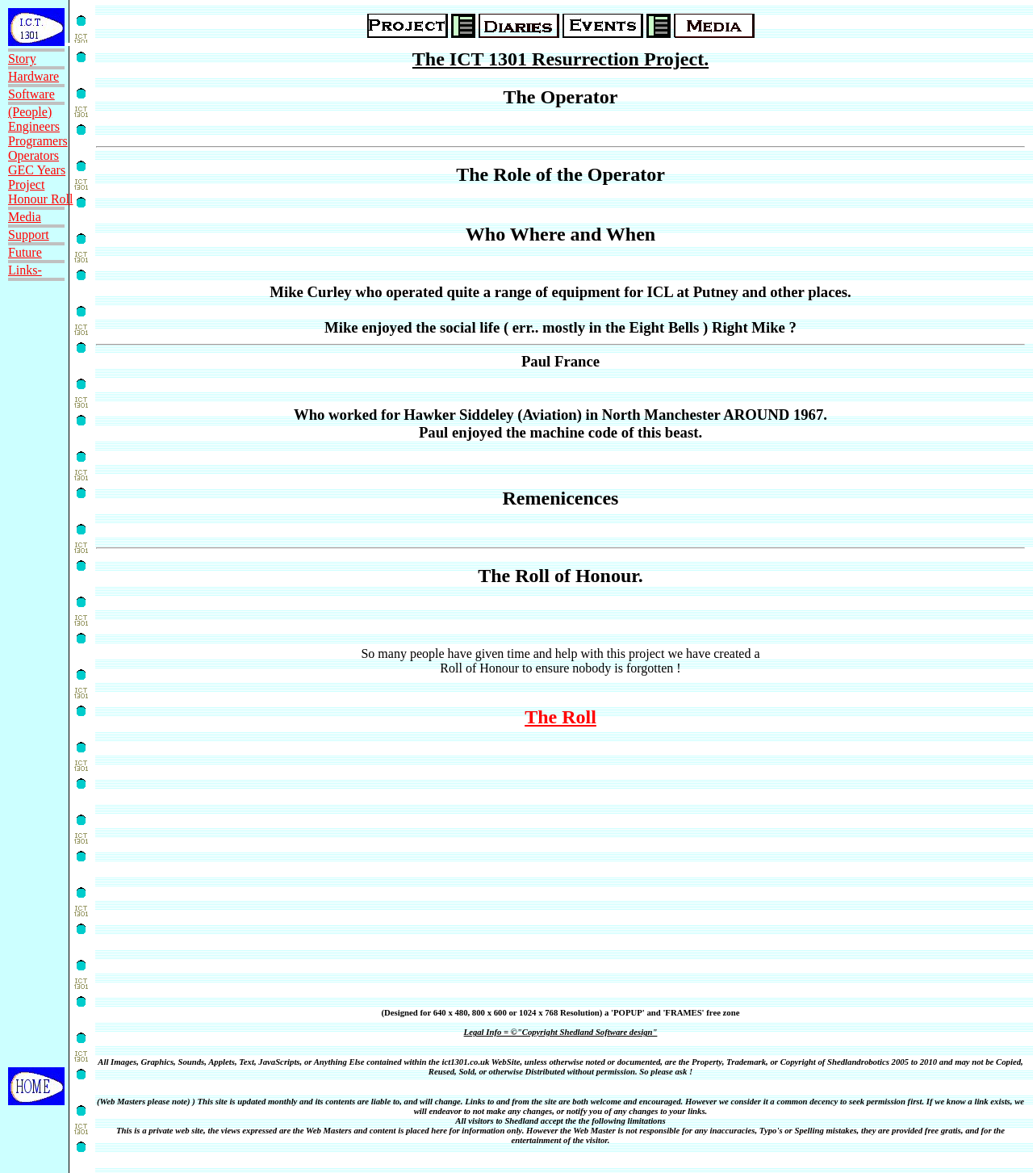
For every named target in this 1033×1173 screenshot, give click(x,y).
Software (31, 94)
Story (22, 58)
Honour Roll (40, 199)
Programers (38, 141)
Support (28, 234)
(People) (30, 112)
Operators (33, 155)
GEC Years (36, 170)
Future (25, 252)
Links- (25, 270)
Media (24, 217)
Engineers (34, 126)
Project (26, 184)
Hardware (33, 76)
